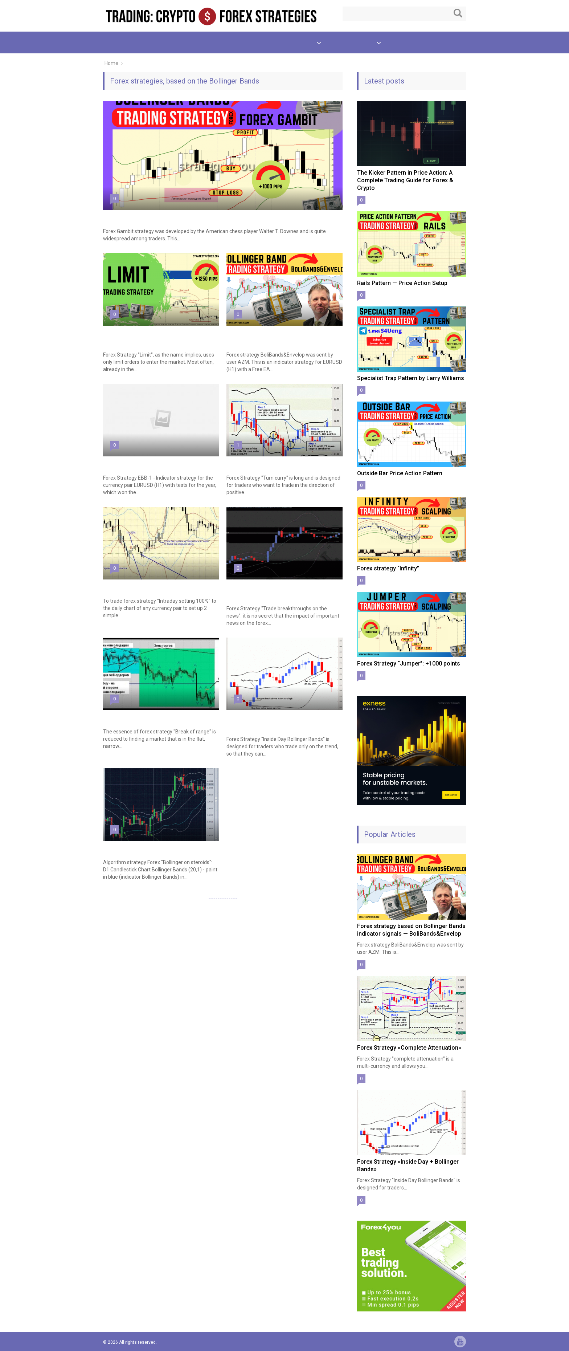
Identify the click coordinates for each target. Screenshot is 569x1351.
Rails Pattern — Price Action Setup (402, 283)
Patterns (114, 42)
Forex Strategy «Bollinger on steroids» (152, 847)
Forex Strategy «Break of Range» (145, 716)
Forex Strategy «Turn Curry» (261, 463)
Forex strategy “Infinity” (388, 568)
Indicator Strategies (288, 42)
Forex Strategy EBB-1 (130, 463)
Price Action (158, 42)
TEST (238, 42)
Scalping (203, 42)
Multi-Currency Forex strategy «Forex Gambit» (161, 216)
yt (460, 1341)
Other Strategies (352, 42)
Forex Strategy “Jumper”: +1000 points (408, 663)
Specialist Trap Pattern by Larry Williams (410, 378)
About (399, 42)
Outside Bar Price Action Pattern (399, 473)
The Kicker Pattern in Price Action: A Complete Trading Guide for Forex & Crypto (405, 180)
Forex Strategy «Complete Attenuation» (409, 1047)
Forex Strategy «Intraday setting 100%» (153, 586)
